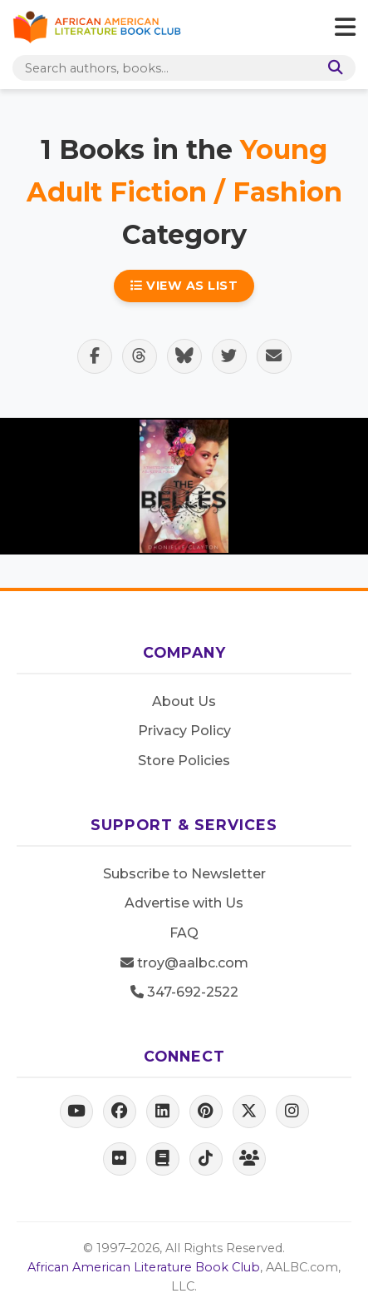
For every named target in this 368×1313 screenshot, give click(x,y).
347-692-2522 (184, 992)
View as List (184, 285)
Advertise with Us (184, 903)
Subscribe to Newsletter (184, 874)
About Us (184, 701)
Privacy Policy (184, 731)
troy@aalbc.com (184, 963)
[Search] (332, 68)
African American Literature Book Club (143, 1267)
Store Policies (184, 760)
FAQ (184, 933)
